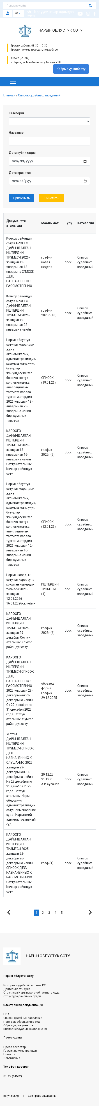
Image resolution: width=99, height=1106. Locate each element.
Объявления (11, 1058)
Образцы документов (18, 1025)
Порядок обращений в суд (21, 1021)
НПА (6, 1014)
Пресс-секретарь (15, 1047)
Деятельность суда (16, 989)
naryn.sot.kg (11, 1095)
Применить (21, 198)
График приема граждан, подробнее (34, 49)
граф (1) (47, 863)
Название (16, 132)
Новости (9, 1054)
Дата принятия (20, 173)
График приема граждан (20, 1050)
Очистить (51, 198)
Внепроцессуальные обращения (25, 1029)
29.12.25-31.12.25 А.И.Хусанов (50, 779)
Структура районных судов (22, 996)
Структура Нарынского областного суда (31, 992)
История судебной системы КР (24, 985)
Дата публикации (22, 152)
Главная (9, 95)
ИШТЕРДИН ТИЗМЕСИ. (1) (50, 589)
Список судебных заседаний (39, 95)
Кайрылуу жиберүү (71, 69)
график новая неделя (46, 262)
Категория (17, 113)
